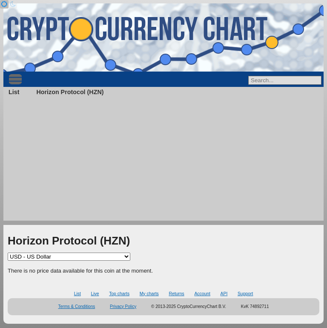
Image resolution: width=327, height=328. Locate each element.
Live (95, 293)
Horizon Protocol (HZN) (69, 92)
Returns (176, 293)
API (224, 293)
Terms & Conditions (76, 306)
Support (245, 293)
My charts (149, 293)
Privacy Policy (123, 306)
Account (202, 293)
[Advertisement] (163, 161)
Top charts (119, 293)
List (14, 92)
